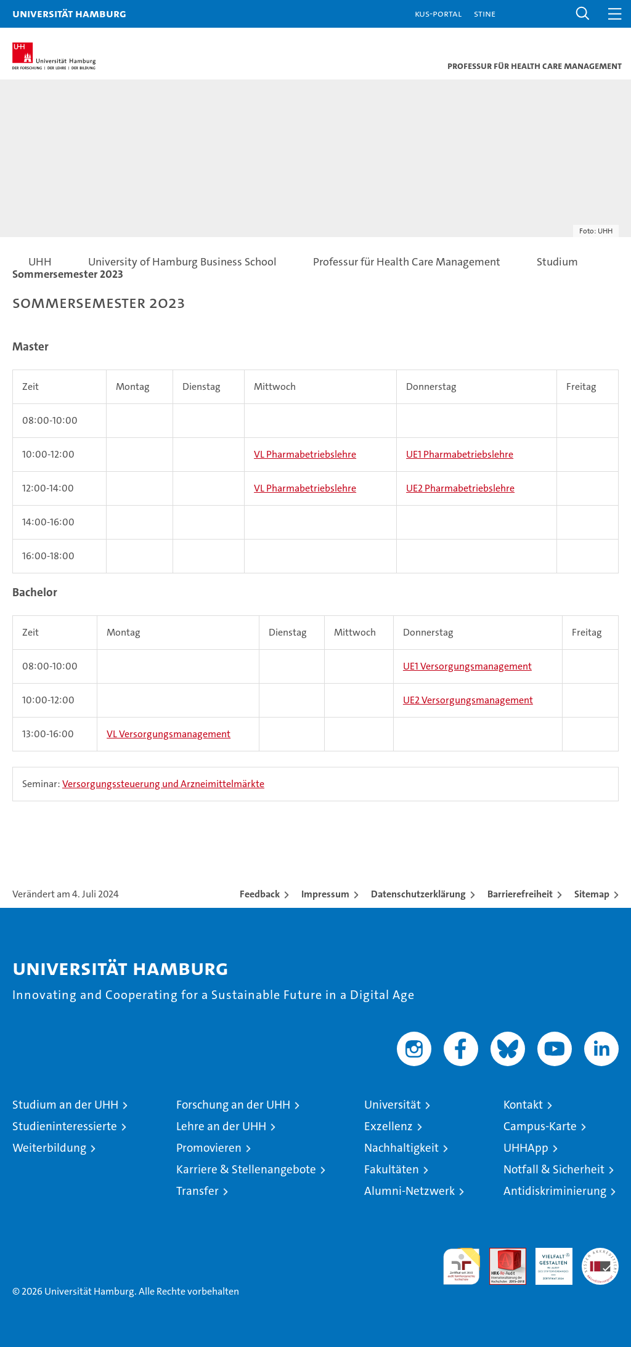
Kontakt (523, 1104)
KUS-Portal (438, 13)
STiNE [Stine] (484, 13)
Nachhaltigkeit (401, 1147)
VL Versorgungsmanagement (168, 733)
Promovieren (209, 1147)
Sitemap (591, 894)
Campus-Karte (540, 1126)
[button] (583, 14)
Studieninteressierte (64, 1126)
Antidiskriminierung (554, 1191)
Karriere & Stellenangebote (246, 1169)
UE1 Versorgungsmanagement (467, 666)
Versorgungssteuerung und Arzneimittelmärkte (163, 783)
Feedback (260, 894)
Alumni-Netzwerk (409, 1191)
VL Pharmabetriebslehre (305, 454)
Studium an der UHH (65, 1104)
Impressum (325, 894)
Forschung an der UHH (233, 1104)
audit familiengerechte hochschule (461, 1266)
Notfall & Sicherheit (554, 1169)
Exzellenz (388, 1126)
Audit (501, 1254)
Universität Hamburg (69, 13)
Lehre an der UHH (221, 1126)
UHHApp (525, 1147)
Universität (392, 1104)
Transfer (197, 1191)
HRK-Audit (547, 1261)
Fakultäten (391, 1169)
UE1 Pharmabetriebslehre (459, 454)
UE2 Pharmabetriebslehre (460, 488)
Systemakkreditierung (600, 1254)
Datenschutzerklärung (418, 894)
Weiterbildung (49, 1147)
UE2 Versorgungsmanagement (468, 700)
